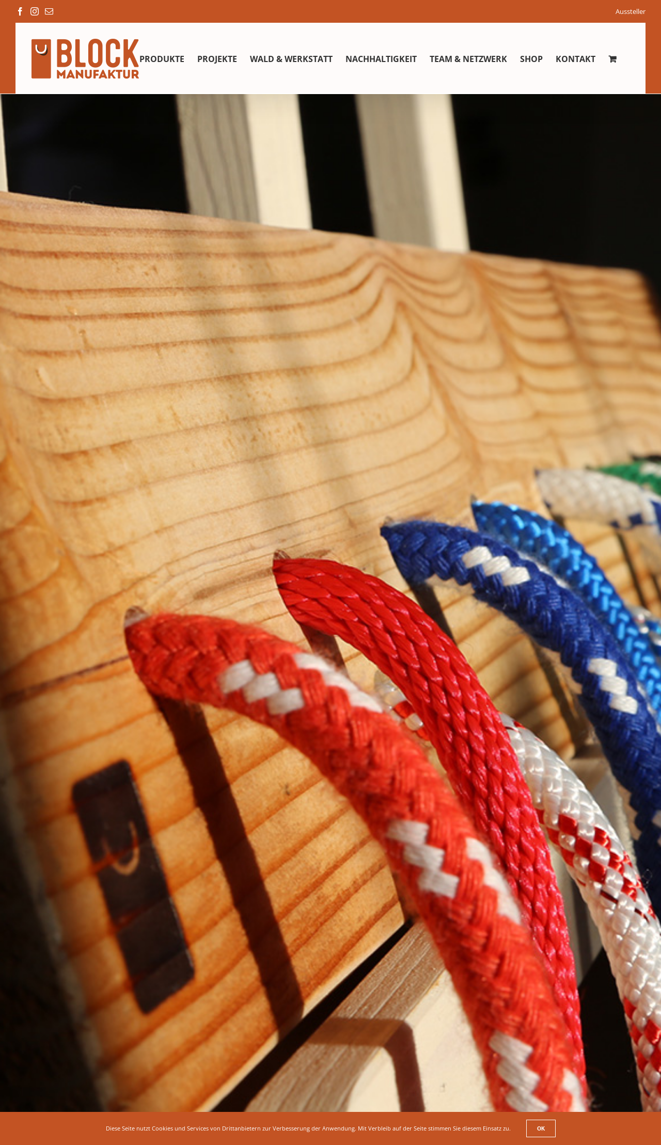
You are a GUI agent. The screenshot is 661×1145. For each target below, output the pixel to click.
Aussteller (631, 11)
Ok (541, 1128)
